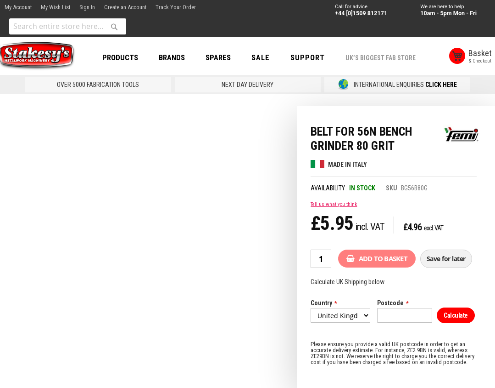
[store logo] (41, 56)
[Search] (114, 26)
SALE (267, 57)
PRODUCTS (127, 57)
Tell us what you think (334, 204)
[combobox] (67, 26)
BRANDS (178, 57)
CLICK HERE (441, 84)
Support (314, 57)
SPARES (224, 57)
